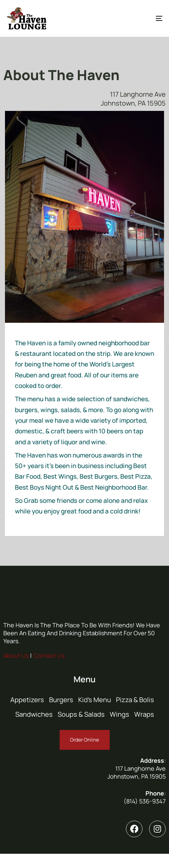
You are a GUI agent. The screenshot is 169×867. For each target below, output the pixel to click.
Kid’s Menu (94, 699)
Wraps (144, 714)
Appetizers (27, 699)
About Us (16, 655)
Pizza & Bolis (135, 699)
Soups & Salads (81, 714)
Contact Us (49, 655)
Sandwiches (34, 714)
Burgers (61, 699)
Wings (119, 714)
